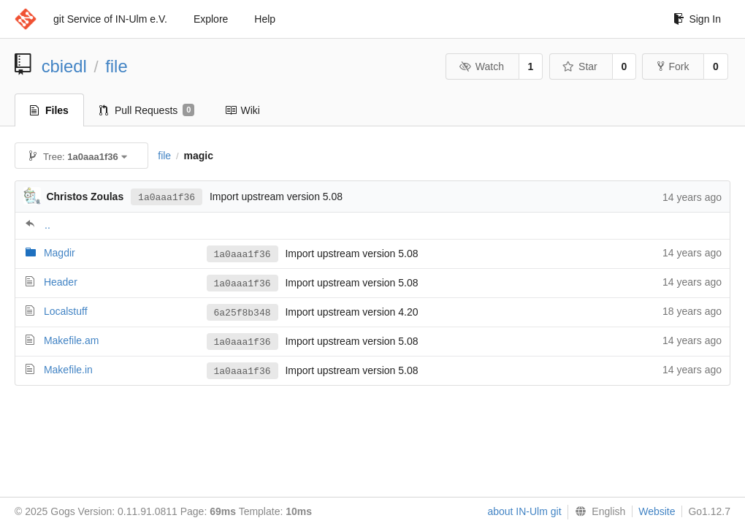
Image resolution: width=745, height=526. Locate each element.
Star (579, 66)
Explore (211, 19)
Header (60, 282)
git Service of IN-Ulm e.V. (110, 19)
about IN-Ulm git (524, 511)
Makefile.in (68, 370)
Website (656, 511)
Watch (481, 66)
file (116, 66)
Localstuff (66, 311)
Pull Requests (147, 110)
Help (264, 19)
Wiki (242, 110)
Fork (673, 66)
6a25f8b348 (242, 312)
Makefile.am (71, 340)
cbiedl (64, 66)
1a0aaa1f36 (166, 196)
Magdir (59, 253)
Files (49, 110)
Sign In (697, 19)
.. (47, 225)
